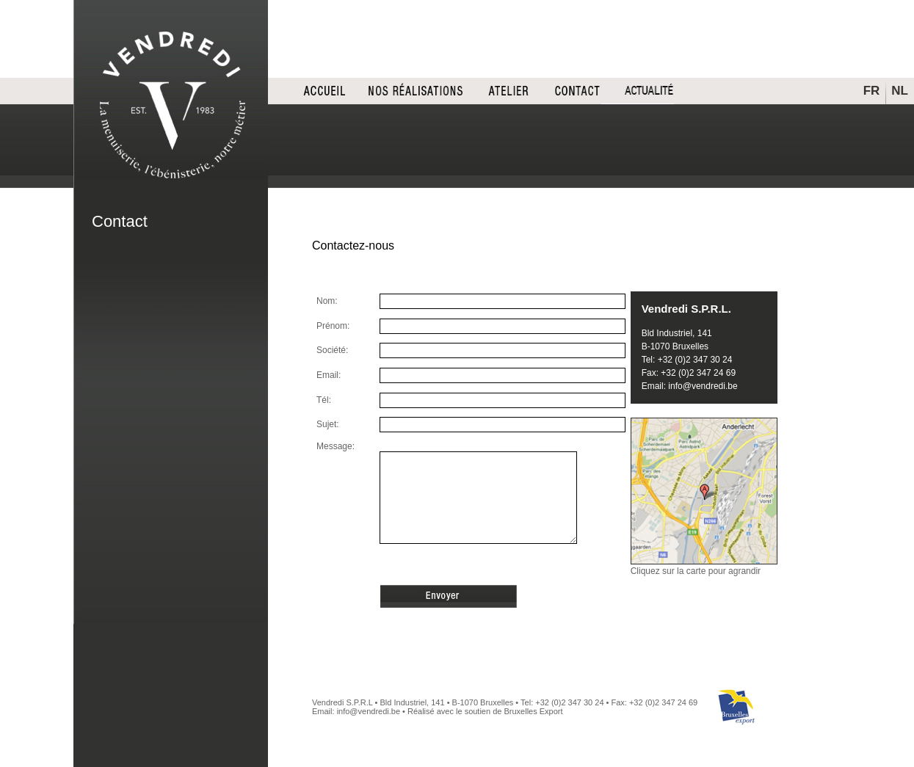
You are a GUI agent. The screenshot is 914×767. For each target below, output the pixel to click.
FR (871, 91)
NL (899, 91)
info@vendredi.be (702, 386)
